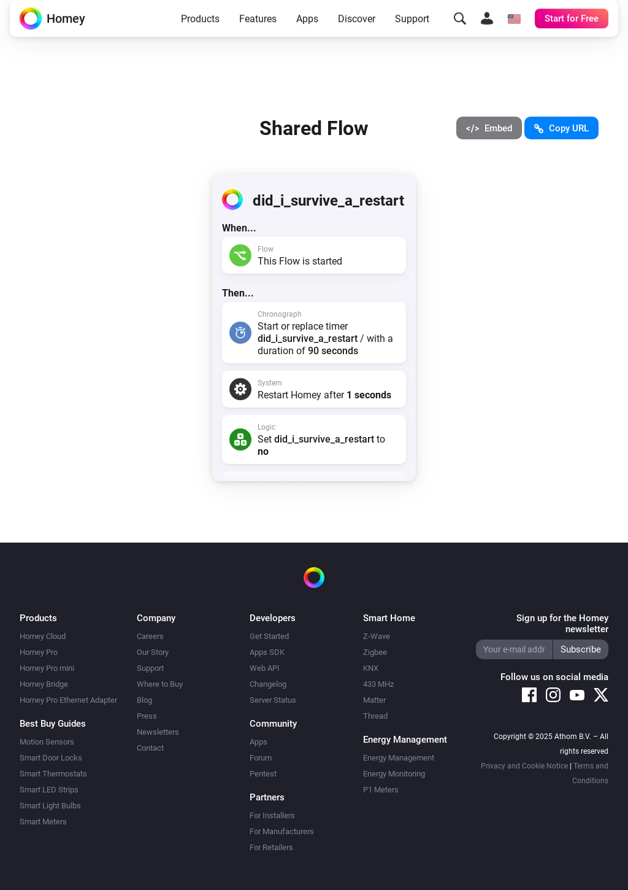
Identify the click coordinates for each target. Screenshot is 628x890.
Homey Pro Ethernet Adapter (68, 700)
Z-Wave (376, 636)
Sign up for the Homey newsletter (562, 624)
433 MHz (378, 684)
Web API (265, 668)
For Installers (272, 815)
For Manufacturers (282, 831)
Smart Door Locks (51, 757)
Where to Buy (160, 684)
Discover (356, 28)
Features (258, 28)
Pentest (263, 773)
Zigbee (375, 652)
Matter (374, 700)
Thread (375, 716)
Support (412, 28)
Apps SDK (267, 652)
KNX (370, 668)
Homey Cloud (43, 636)
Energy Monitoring (394, 773)
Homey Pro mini (47, 668)
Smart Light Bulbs (50, 805)
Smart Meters (43, 821)
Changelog (268, 684)
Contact (150, 748)
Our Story (153, 652)
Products (200, 28)
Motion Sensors (47, 741)
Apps (307, 28)
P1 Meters (381, 789)
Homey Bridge (44, 684)
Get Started (269, 636)
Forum (261, 757)
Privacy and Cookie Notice (524, 766)
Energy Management (398, 757)
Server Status (273, 700)
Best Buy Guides (53, 723)
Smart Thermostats (53, 773)
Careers (150, 636)
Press (147, 716)
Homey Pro (39, 652)
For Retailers (271, 847)
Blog (144, 700)
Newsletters (158, 732)
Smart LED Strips (49, 789)
